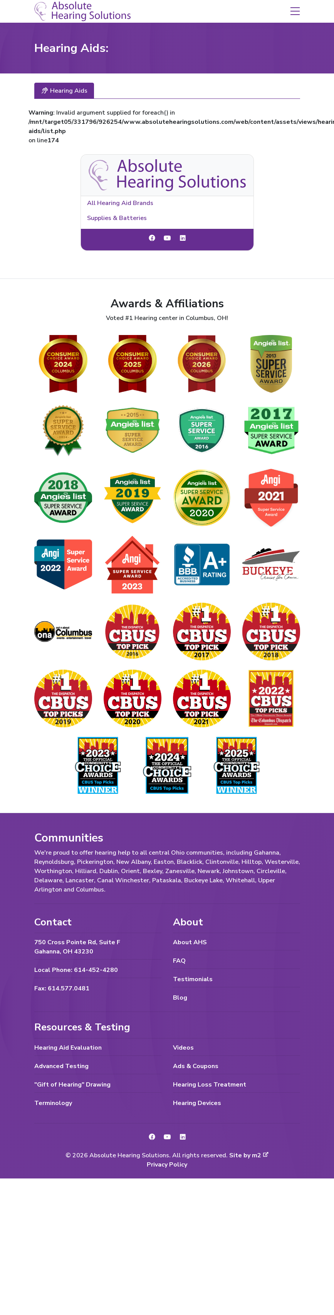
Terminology (53, 1103)
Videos (183, 1047)
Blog (180, 997)
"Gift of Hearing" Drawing (72, 1084)
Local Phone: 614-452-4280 (76, 970)
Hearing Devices (197, 1103)
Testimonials (193, 979)
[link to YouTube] (167, 238)
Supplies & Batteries (117, 218)
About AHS (190, 942)
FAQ (179, 961)
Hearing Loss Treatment (209, 1084)
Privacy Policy (167, 1164)
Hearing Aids (64, 91)
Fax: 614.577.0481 (61, 988)
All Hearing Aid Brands (120, 203)
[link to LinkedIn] (183, 238)
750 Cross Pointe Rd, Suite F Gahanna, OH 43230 (77, 947)
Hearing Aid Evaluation (68, 1047)
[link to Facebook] (152, 238)
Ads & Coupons (195, 1066)
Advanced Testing (61, 1066)
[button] (295, 11)
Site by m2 (249, 1155)
